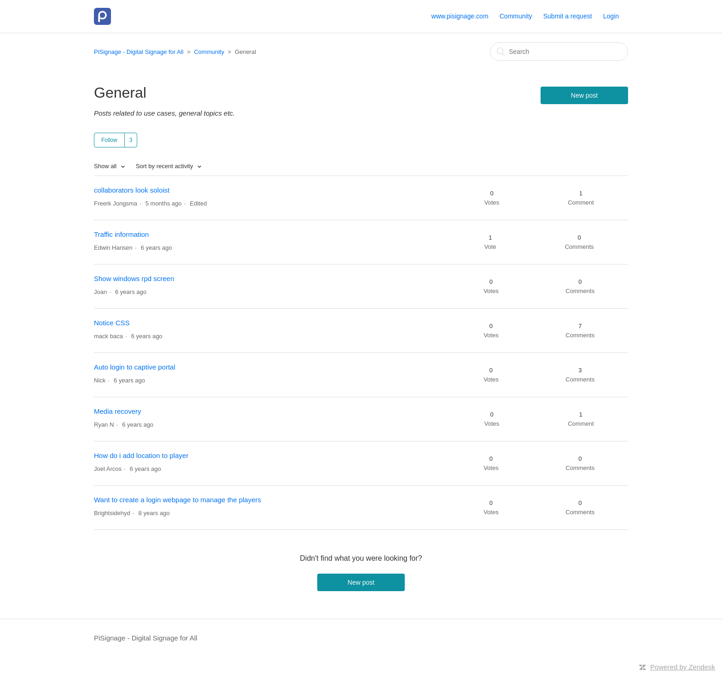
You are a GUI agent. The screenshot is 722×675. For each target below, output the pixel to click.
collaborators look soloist (131, 190)
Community (516, 16)
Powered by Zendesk (682, 667)
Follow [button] (109, 140)
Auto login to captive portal (134, 367)
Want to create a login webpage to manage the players (177, 500)
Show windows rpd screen (134, 278)
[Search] (559, 51)
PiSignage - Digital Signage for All (138, 51)
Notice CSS (112, 323)
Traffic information (121, 234)
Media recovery (117, 411)
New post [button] (584, 95)
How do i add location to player (141, 455)
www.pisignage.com (460, 16)
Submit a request (567, 16)
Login (611, 16)
